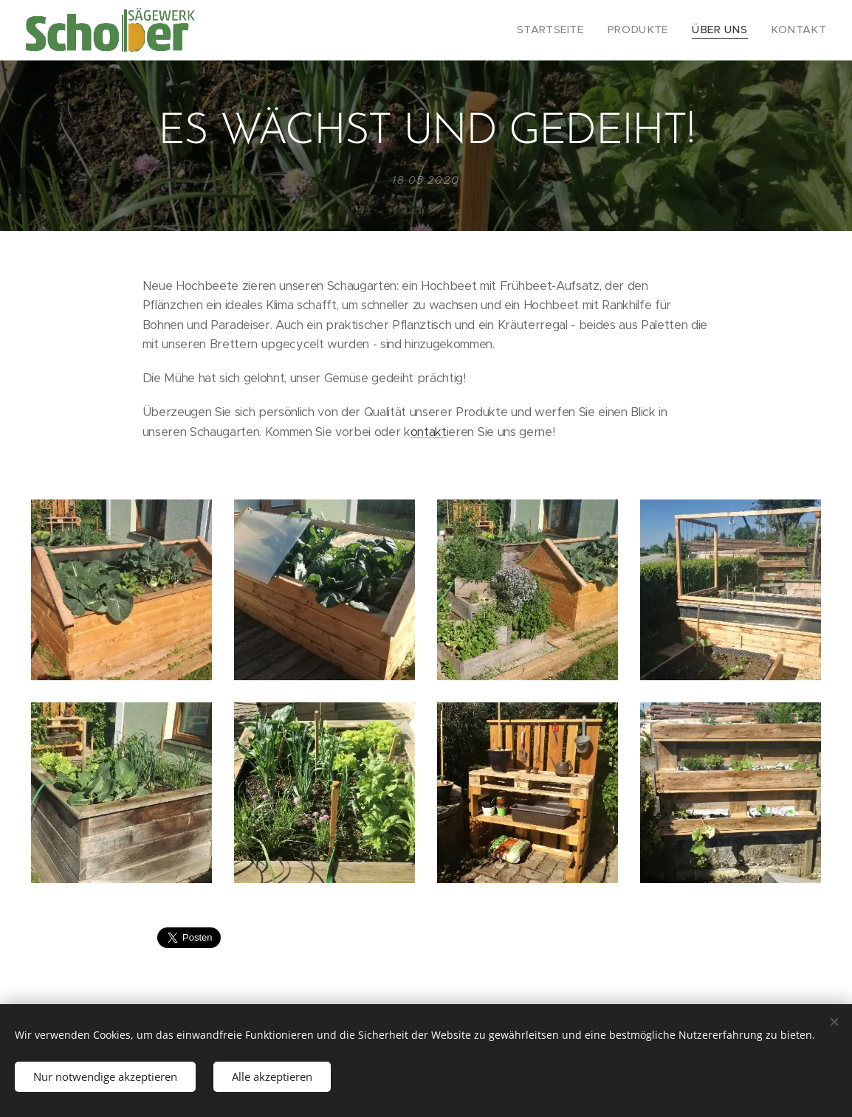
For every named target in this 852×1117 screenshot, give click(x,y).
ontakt (428, 431)
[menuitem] (574, 30)
